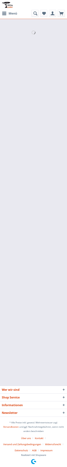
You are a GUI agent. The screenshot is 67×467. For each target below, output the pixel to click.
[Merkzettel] (43, 13)
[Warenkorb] (61, 13)
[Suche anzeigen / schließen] (35, 13)
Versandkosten (11, 426)
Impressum (46, 450)
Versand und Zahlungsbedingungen (22, 444)
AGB (34, 450)
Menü (9, 13)
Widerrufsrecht (53, 444)
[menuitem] (9, 13)
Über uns (26, 438)
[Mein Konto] (52, 13)
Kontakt (39, 438)
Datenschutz (21, 450)
